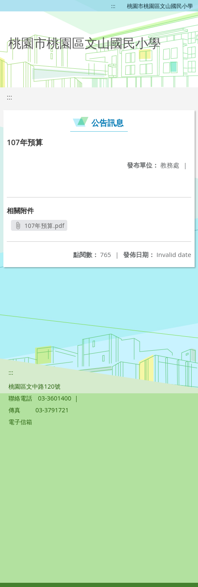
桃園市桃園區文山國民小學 (160, 6)
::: (113, 6)
